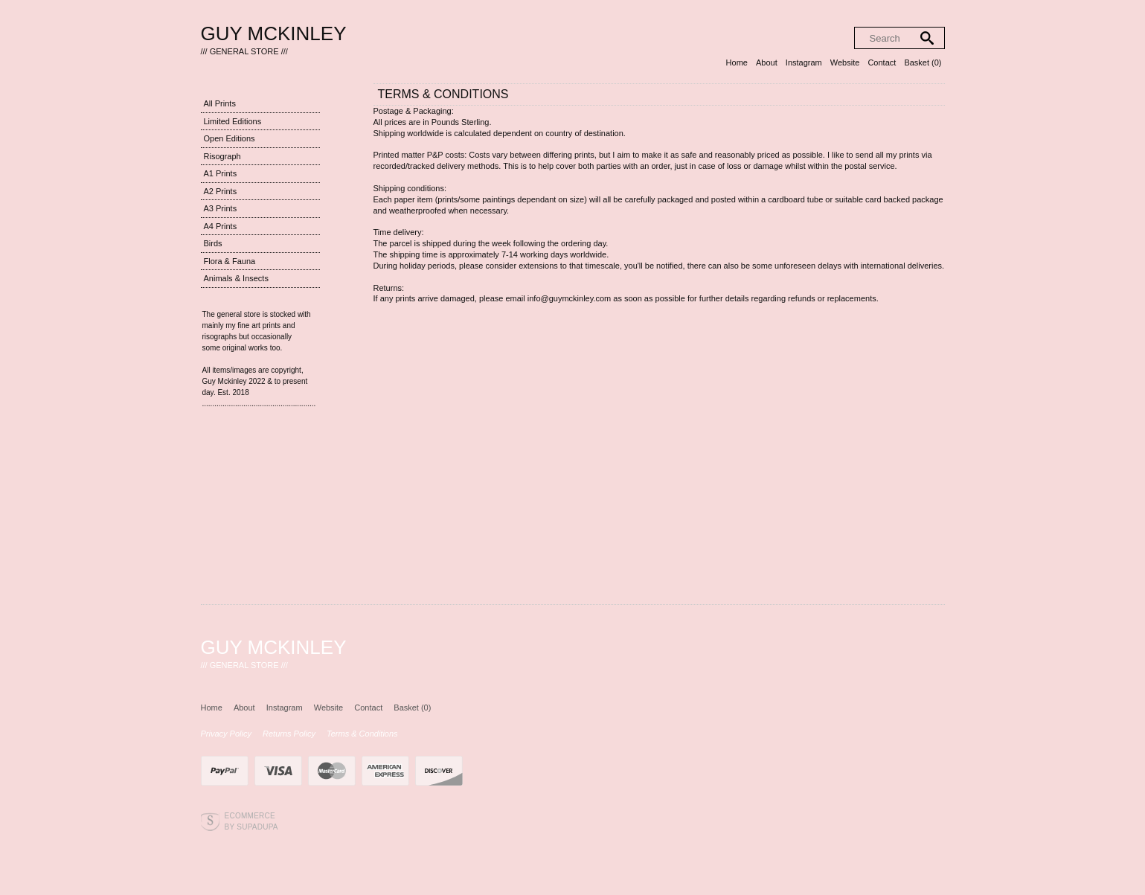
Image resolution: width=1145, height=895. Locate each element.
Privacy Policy (226, 733)
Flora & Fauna (230, 261)
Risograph (222, 156)
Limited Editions (233, 121)
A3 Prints (220, 208)
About (766, 62)
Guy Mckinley (274, 33)
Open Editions (229, 138)
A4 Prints (220, 226)
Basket (922, 62)
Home (737, 62)
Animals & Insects (236, 278)
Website (845, 62)
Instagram (804, 62)
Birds (213, 243)
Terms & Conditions (362, 733)
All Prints (220, 103)
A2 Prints (220, 191)
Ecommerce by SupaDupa (251, 821)
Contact (881, 62)
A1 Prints (220, 173)
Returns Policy (289, 733)
